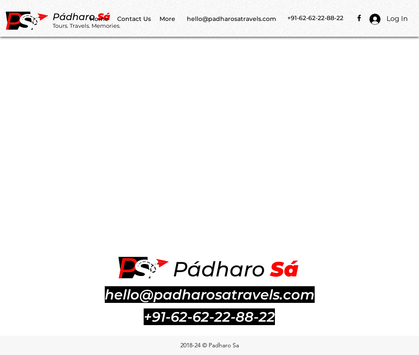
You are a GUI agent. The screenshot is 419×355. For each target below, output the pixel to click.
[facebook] (359, 18)
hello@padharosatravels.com (231, 19)
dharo (81, 17)
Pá (59, 17)
